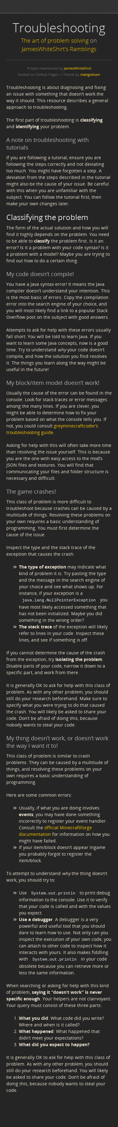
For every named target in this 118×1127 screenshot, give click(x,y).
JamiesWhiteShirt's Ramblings (59, 49)
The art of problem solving (54, 40)
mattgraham (90, 74)
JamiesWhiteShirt (77, 68)
